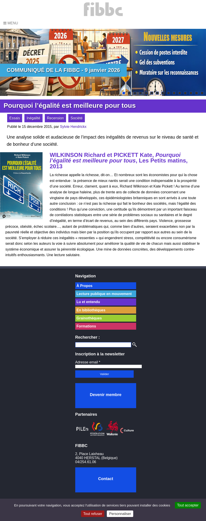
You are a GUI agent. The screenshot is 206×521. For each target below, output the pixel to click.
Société (76, 118)
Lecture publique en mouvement (104, 294)
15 (202, 93)
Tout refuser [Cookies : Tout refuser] (92, 514)
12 (185, 93)
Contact (105, 479)
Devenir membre (105, 394)
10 (174, 93)
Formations (86, 326)
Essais (14, 118)
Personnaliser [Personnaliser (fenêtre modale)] (120, 514)
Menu (10, 23)
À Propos (84, 286)
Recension (55, 118)
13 (190, 93)
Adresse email (87, 362)
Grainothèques (89, 318)
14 (196, 93)
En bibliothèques (91, 310)
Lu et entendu (88, 302)
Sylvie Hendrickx (73, 127)
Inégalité (33, 118)
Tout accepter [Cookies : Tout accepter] (188, 505)
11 (179, 93)
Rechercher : (87, 337)
